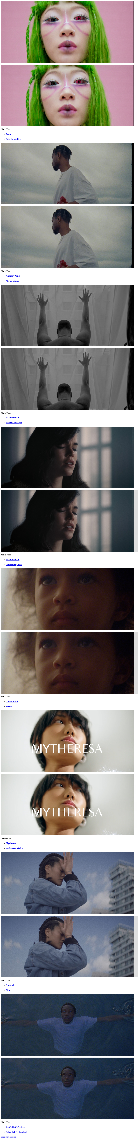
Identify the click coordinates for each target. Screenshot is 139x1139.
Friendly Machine (13, 139)
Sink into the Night (14, 423)
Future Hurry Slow (14, 565)
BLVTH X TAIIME (15, 1127)
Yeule (8, 134)
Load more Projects (8, 1137)
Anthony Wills (13, 276)
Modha (9, 706)
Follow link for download (16, 1132)
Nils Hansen (12, 701)
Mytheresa (11, 843)
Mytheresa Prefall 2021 (15, 848)
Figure (8, 990)
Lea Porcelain (12, 417)
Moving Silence (12, 281)
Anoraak (10, 985)
